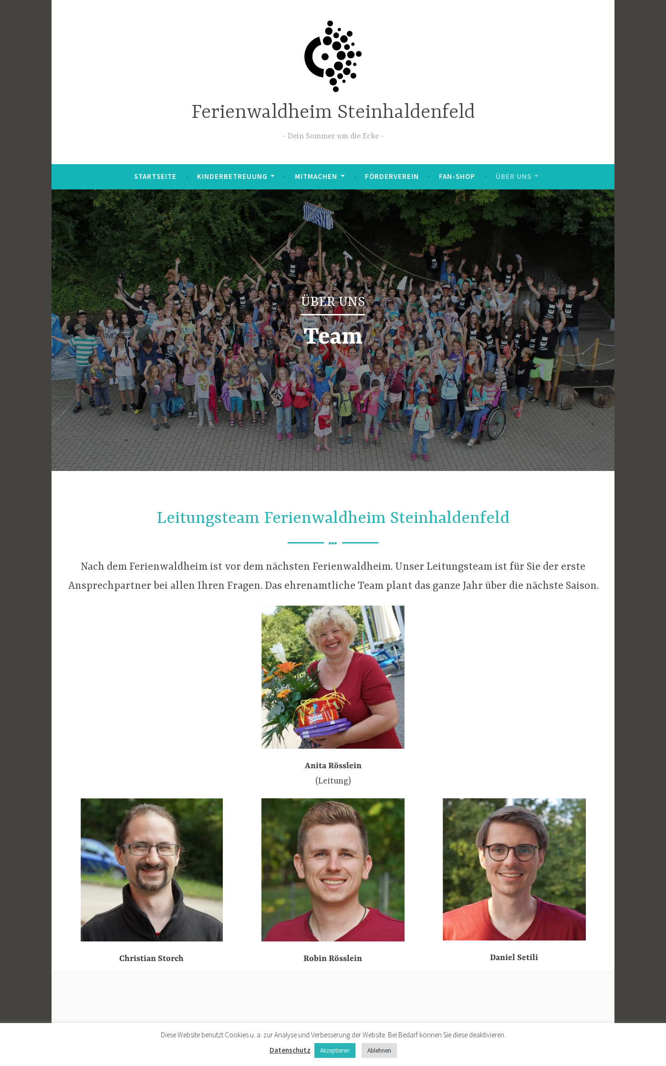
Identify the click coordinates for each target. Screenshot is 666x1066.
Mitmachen (316, 176)
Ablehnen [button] (379, 1050)
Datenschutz (290, 1050)
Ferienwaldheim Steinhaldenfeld (333, 113)
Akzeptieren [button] (335, 1050)
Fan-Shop (457, 176)
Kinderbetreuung (232, 176)
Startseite (155, 176)
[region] (333, 330)
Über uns (513, 176)
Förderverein (392, 176)
